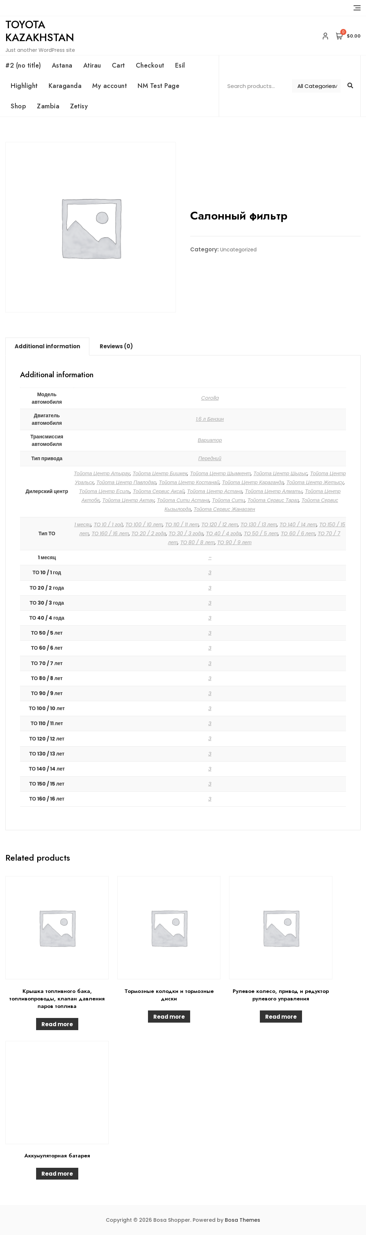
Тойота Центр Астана (214, 491)
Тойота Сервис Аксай (158, 491)
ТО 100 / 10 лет (144, 524)
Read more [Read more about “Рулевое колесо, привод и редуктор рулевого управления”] (281, 1016)
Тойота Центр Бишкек (160, 473)
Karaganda (65, 85)
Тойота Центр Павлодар (127, 482)
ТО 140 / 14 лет (298, 524)
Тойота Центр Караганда (253, 482)
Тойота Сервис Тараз (273, 500)
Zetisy (79, 106)
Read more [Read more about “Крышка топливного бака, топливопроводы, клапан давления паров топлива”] (57, 1024)
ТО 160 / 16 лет (110, 533)
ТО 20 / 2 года (149, 533)
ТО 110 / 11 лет (182, 524)
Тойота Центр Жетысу (314, 482)
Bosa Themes (242, 1220)
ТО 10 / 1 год (108, 524)
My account (109, 85)
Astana (62, 65)
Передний (209, 458)
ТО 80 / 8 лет (197, 542)
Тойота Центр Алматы (273, 491)
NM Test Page (158, 85)
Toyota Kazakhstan (39, 31)
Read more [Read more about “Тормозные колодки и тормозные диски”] (169, 1016)
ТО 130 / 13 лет (259, 524)
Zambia (48, 106)
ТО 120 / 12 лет (219, 524)
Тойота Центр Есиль (104, 491)
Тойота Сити (228, 500)
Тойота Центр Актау (128, 500)
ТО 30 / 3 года (186, 533)
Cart (118, 65)
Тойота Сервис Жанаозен (224, 509)
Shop (18, 106)
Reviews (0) (116, 346)
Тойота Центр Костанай (189, 482)
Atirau (92, 65)
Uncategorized (238, 249)
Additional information (47, 346)
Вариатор (210, 440)
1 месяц (83, 524)
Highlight (24, 85)
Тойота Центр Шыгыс (280, 473)
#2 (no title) (23, 65)
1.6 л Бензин (210, 419)
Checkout (150, 65)
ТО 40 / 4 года (223, 533)
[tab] (47, 346)
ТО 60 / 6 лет (298, 533)
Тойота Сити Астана (183, 500)
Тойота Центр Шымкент (220, 473)
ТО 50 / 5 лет (261, 533)
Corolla (210, 398)
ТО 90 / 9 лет (234, 542)
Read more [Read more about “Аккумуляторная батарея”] (57, 1173)
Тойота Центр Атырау (102, 473)
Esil (180, 65)
